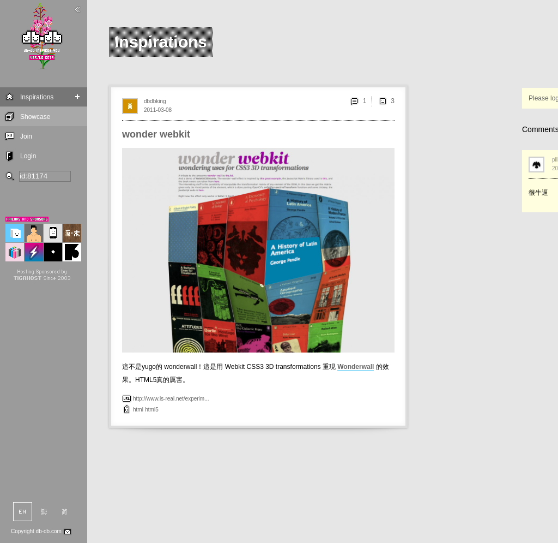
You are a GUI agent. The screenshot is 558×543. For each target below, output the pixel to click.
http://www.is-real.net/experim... (171, 399)
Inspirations (36, 97)
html (138, 410)
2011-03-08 (158, 110)
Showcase (35, 117)
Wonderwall (355, 367)
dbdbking (155, 101)
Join (26, 136)
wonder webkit (156, 134)
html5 (151, 410)
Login (28, 156)
